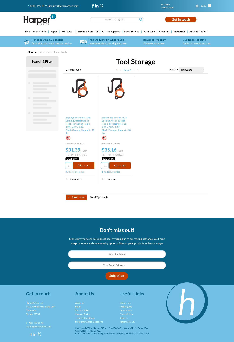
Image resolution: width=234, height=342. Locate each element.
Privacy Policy (126, 314)
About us (79, 303)
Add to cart (84, 165)
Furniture (149, 32)
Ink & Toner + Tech (35, 32)
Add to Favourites (74, 172)
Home (32, 52)
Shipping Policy (82, 314)
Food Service (131, 32)
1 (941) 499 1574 (37, 5)
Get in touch (181, 19)
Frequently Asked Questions (89, 321)
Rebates (123, 318)
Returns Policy (82, 310)
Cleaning (164, 32)
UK (133, 321)
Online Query (125, 306)
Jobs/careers (125, 310)
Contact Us (124, 303)
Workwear (67, 32)
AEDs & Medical (198, 32)
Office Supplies (111, 32)
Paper (54, 32)
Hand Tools (60, 52)
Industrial (179, 32)
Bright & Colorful (88, 32)
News (78, 306)
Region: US (124, 321)
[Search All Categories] (117, 19)
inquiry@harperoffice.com (63, 5)
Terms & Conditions (85, 318)
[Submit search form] (140, 19)
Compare (73, 179)
